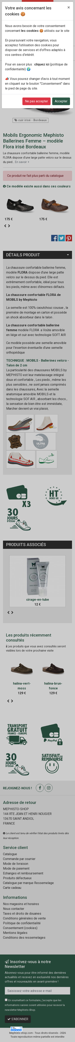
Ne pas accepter (36, 101)
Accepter (61, 101)
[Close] (68, 7)
